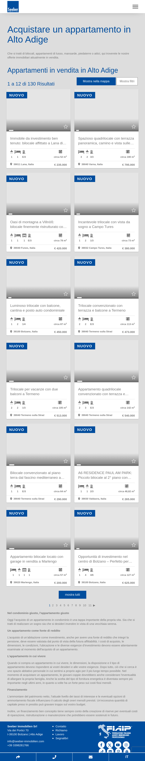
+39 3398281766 (18, 745)
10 (84, 605)
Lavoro (60, 734)
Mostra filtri (127, 81)
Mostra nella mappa (96, 81)
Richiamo (61, 730)
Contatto (61, 726)
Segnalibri (62, 738)
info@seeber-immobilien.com (25, 741)
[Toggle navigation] (135, 6)
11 (90, 605)
